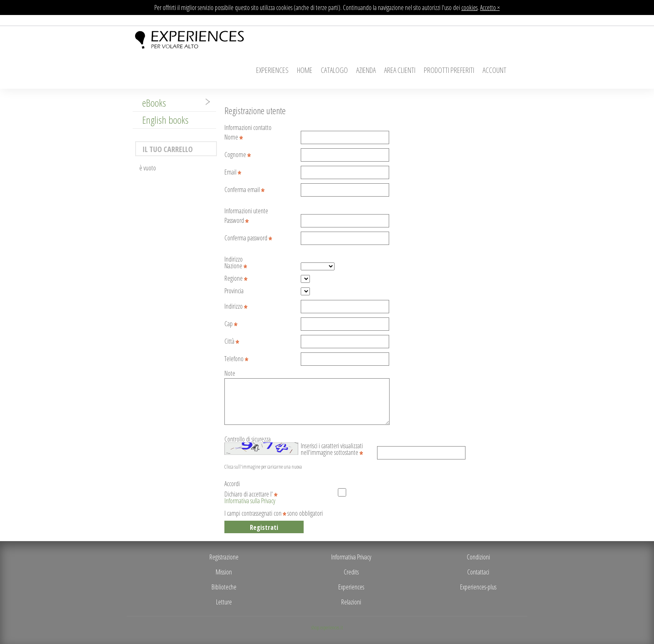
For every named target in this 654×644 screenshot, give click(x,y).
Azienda (366, 70)
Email (232, 173)
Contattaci (478, 572)
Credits (351, 572)
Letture (224, 602)
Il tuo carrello (167, 149)
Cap (230, 324)
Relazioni (351, 602)
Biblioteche (223, 587)
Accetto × (490, 7)
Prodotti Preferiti (449, 70)
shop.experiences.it (327, 627)
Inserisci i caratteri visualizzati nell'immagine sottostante (332, 446)
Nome (233, 138)
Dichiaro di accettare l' (250, 495)
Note (229, 374)
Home (304, 70)
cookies (469, 7)
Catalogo (334, 70)
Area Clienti (399, 70)
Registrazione (224, 557)
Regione (235, 279)
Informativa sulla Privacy (249, 500)
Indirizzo (235, 307)
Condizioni (478, 557)
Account (494, 70)
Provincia (234, 291)
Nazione (235, 266)
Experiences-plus (478, 587)
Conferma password (248, 238)
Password (236, 221)
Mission (224, 572)
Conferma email (244, 190)
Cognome (237, 155)
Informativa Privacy (351, 557)
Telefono (236, 359)
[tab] (174, 103)
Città (231, 342)
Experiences (272, 70)
